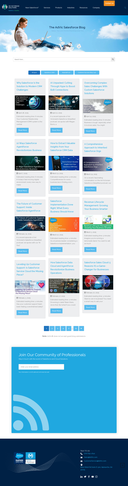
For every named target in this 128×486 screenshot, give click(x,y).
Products (58, 8)
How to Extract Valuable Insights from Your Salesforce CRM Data (62, 147)
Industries (70, 8)
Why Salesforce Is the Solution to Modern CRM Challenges (29, 86)
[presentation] (35, 377)
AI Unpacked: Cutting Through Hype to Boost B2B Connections (62, 86)
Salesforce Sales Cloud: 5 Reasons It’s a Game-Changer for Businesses (97, 266)
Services (47, 8)
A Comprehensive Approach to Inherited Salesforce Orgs (95, 147)
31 (76, 328)
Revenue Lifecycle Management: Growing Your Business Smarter (96, 205)
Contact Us (109, 3)
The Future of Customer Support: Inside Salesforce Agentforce (29, 207)
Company (96, 8)
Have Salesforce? (32, 8)
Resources (83, 8)
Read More (22, 130)
